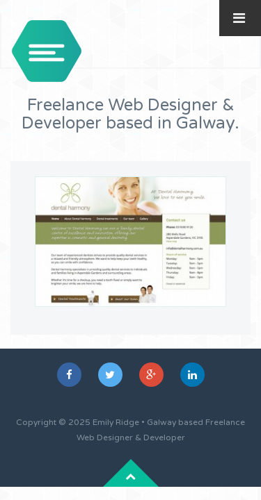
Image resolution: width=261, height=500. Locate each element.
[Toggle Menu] (239, 18)
